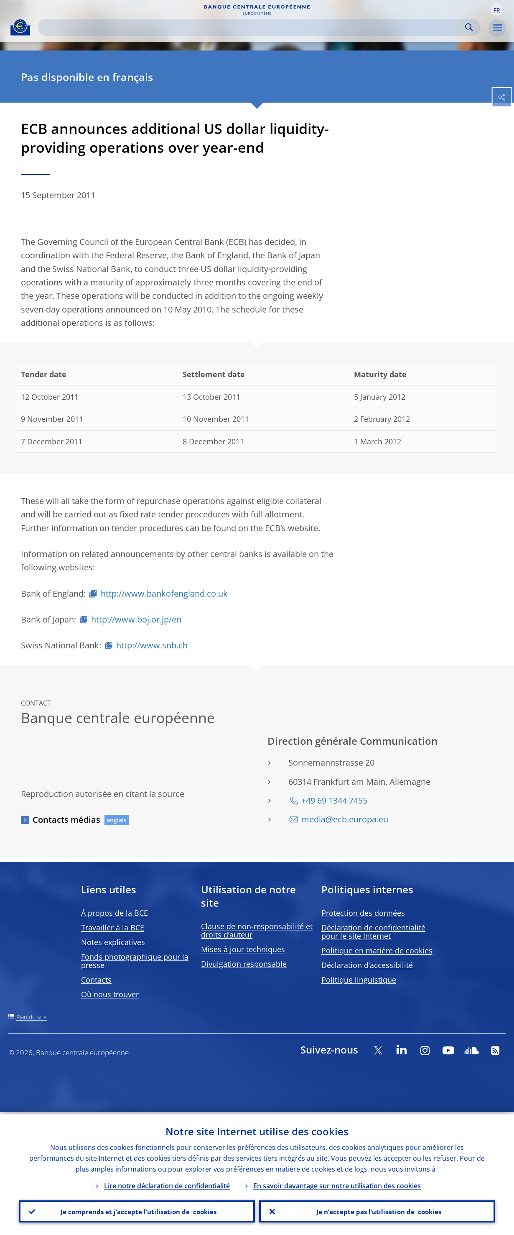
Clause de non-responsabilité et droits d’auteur (257, 930)
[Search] (252, 27)
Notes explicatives (113, 942)
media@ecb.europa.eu (344, 819)
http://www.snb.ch (152, 645)
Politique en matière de (377, 950)
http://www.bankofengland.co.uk (164, 593)
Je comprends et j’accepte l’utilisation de (137, 1210)
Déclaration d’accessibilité (367, 965)
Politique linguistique (358, 980)
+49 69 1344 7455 (334, 800)
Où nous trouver (110, 994)
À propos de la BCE (114, 913)
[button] (497, 9)
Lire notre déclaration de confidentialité (167, 1183)
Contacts (96, 980)
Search (469, 27)
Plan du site (31, 1017)
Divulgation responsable (244, 964)
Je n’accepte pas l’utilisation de (377, 1210)
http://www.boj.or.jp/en (136, 619)
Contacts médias (66, 819)
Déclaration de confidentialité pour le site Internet (373, 931)
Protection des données (363, 913)
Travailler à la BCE (112, 927)
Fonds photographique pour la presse (134, 961)
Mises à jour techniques (243, 949)
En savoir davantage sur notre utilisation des (337, 1183)
